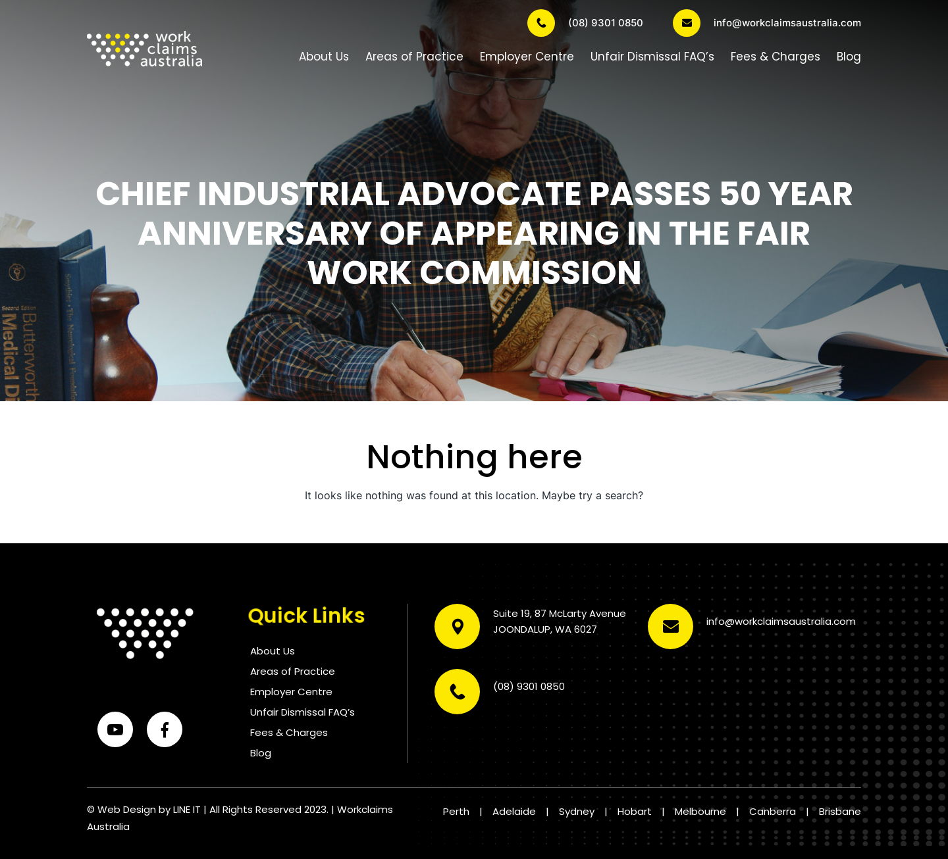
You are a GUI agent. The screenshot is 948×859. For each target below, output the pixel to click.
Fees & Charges (775, 56)
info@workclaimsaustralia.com (767, 23)
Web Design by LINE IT (149, 809)
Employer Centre (527, 56)
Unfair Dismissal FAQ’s (652, 56)
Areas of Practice (414, 56)
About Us (324, 56)
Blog (849, 56)
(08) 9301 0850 (585, 23)
